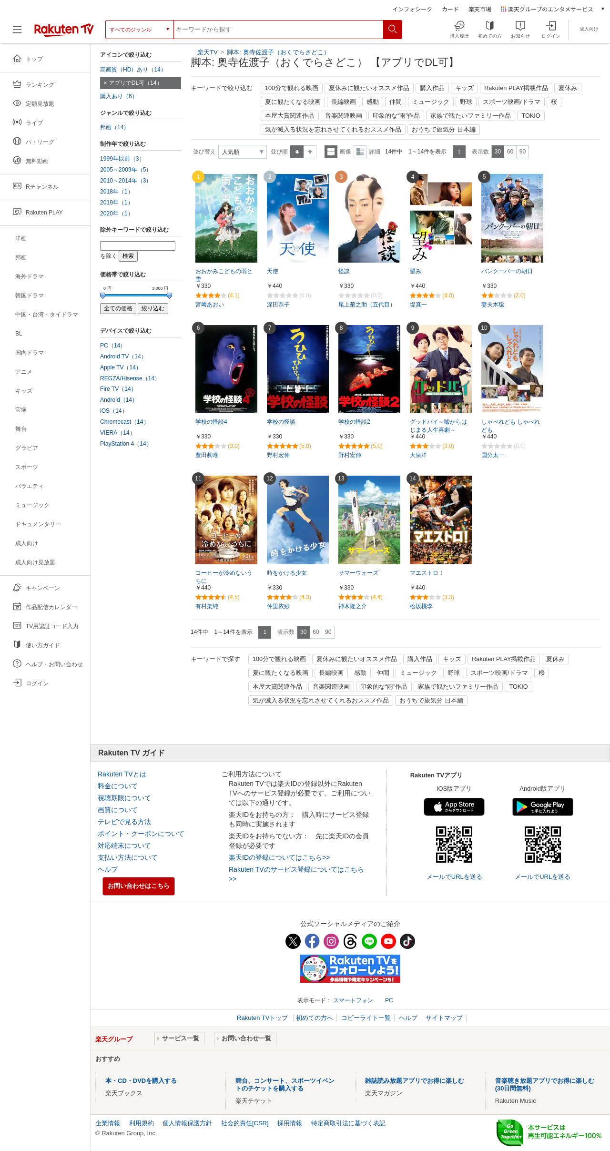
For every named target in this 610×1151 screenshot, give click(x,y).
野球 (466, 102)
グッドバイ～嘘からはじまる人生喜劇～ (438, 425)
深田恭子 (278, 304)
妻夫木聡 (492, 304)
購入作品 (432, 88)
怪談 (344, 271)
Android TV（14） (123, 356)
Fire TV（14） (118, 389)
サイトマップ (444, 1017)
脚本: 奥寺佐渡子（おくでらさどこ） (278, 52)
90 (522, 151)
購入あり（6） (119, 96)
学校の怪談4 (211, 421)
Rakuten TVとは (122, 774)
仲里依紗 (278, 606)
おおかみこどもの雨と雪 (224, 275)
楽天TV (207, 52)
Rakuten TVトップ (263, 1017)
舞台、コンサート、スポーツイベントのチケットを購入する (285, 1084)
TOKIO (530, 115)
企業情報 (107, 1123)
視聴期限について (124, 798)
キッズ (464, 88)
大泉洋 (418, 455)
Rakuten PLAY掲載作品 (516, 88)
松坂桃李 (421, 606)
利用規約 (141, 1123)
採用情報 (289, 1123)
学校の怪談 (281, 421)
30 (498, 151)
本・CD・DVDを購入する (141, 1080)
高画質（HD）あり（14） (133, 69)
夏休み (568, 88)
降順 (310, 151)
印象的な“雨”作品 (396, 115)
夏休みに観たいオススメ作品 (369, 88)
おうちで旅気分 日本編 (444, 129)
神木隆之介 (352, 606)
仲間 (395, 102)
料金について (118, 786)
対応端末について (124, 845)
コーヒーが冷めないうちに (224, 577)
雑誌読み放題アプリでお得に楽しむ (414, 1080)
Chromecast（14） (124, 421)
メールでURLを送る (454, 876)
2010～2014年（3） (126, 180)
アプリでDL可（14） (136, 83)
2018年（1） (116, 191)
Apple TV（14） (121, 367)
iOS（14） (114, 410)
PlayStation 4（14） (126, 443)
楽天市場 (479, 9)
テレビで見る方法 (124, 821)
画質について (118, 810)
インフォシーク (412, 9)
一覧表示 (331, 151)
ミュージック (430, 102)
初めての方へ (314, 1017)
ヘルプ (108, 869)
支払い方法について (128, 857)
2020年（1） (116, 213)
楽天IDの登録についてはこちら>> (279, 857)
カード (450, 9)
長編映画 (343, 102)
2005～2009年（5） (126, 169)
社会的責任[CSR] (245, 1123)
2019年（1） (116, 202)
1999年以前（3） (122, 158)
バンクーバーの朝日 (507, 271)
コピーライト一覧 (366, 1017)
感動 (372, 102)
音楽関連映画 (343, 115)
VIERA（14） (117, 432)
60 (510, 151)
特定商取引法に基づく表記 (348, 1123)
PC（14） (113, 345)
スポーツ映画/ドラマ (511, 102)
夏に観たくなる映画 (293, 102)
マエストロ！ (427, 573)
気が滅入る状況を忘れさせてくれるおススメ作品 (333, 129)
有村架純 (206, 606)
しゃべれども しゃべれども (510, 425)
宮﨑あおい (209, 304)
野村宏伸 (278, 455)
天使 (272, 271)
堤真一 (418, 304)
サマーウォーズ (358, 573)
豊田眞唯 (206, 455)
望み (415, 271)
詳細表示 (360, 151)
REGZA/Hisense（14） (130, 378)
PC (389, 1000)
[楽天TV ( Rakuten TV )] (64, 29)
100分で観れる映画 (291, 88)
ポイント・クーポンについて (141, 833)
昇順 (297, 151)
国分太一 (492, 455)
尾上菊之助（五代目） (367, 304)
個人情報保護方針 (187, 1123)
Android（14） (119, 400)
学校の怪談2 (354, 421)
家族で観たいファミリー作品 (470, 115)
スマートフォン (353, 1000)
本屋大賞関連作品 (290, 115)
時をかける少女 (287, 573)
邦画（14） (114, 127)
